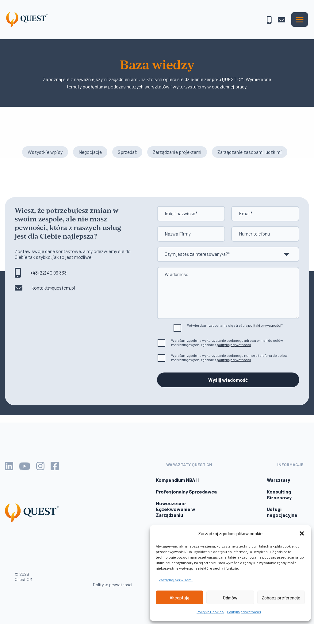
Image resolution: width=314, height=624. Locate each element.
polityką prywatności (234, 344)
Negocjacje (90, 152)
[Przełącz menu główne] (299, 19)
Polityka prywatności (244, 612)
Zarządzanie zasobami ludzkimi (249, 152)
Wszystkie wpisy (45, 152)
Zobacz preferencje (281, 597)
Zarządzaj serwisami (176, 580)
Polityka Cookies (210, 612)
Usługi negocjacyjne (282, 512)
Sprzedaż (127, 152)
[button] (302, 533)
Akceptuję (180, 597)
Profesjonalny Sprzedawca (186, 491)
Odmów (230, 597)
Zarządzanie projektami (177, 152)
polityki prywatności (264, 325)
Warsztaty (278, 480)
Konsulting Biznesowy (279, 494)
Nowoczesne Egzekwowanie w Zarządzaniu (175, 509)
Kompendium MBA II (177, 480)
